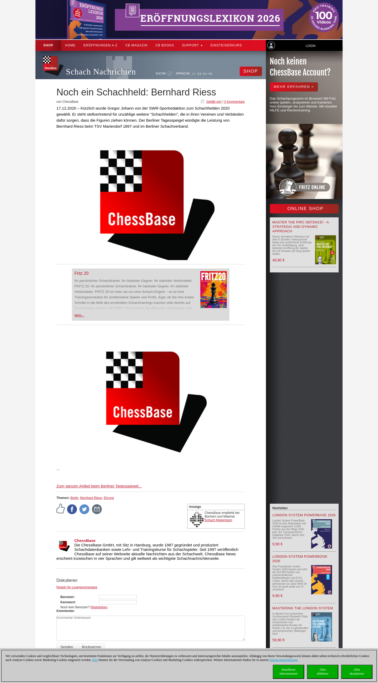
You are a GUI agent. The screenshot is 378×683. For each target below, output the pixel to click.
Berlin (74, 498)
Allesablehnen (322, 671)
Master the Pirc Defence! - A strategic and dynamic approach (300, 226)
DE (194, 73)
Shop (48, 45)
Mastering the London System (302, 608)
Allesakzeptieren (356, 671)
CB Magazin (136, 45)
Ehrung (109, 498)
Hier (95, 660)
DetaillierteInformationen (289, 671)
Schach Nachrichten (101, 71)
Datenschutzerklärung (283, 660)
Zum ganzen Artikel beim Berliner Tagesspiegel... (99, 486)
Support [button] (192, 45)
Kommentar (65, 611)
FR (210, 73)
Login (310, 46)
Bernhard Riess (91, 498)
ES (205, 73)
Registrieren (99, 607)
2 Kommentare (234, 102)
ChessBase (85, 540)
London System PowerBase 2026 (304, 515)
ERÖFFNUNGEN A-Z (100, 45)
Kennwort (67, 602)
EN (199, 73)
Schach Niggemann (218, 520)
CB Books (164, 45)
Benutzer (67, 597)
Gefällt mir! (214, 102)
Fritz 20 (81, 273)
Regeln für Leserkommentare (76, 587)
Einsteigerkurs (226, 45)
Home (70, 45)
